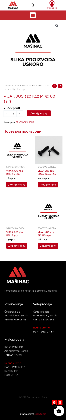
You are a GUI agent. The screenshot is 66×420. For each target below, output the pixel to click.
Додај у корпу (38, 113)
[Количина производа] (13, 113)
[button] (33, 15)
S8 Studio (40, 413)
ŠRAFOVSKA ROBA (25, 85)
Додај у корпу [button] (16, 184)
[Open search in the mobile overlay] (32, 5)
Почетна (8, 85)
